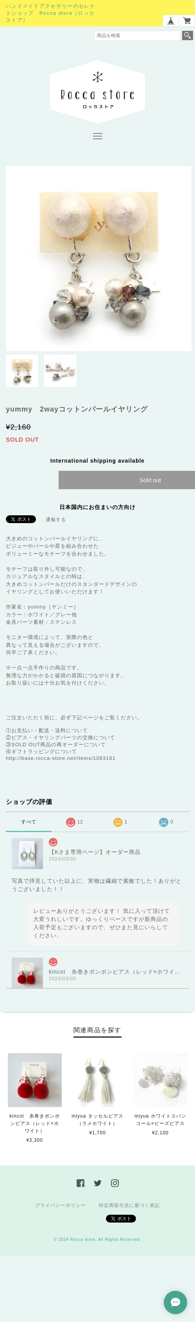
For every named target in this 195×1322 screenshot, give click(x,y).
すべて (28, 822)
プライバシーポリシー (60, 1205)
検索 (187, 35)
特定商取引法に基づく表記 (129, 1205)
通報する (56, 519)
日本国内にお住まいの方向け (97, 507)
